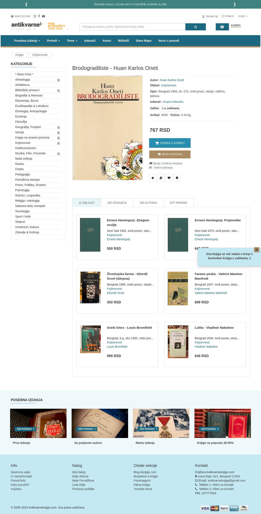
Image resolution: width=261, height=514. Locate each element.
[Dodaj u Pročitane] (177, 178)
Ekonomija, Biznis (27, 100)
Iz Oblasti (86, 202)
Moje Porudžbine (83, 480)
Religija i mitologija (27, 200)
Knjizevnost (39, 54)
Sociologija (22, 211)
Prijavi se (212, 16)
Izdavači (90, 40)
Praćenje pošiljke (83, 489)
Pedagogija (22, 174)
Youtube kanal (143, 489)
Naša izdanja (23, 158)
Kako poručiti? (20, 484)
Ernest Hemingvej (118, 239)
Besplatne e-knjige (146, 476)
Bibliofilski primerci (27, 90)
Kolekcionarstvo (25, 148)
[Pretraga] (195, 27)
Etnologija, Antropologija (31, 111)
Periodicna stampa (27, 179)
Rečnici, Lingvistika (27, 195)
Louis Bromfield (117, 346)
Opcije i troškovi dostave (167, 163)
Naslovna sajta (20, 472)
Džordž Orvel (115, 293)
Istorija (19, 132)
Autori (106, 40)
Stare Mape (144, 40)
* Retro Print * (24, 74)
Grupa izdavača (173, 101)
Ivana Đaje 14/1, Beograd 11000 (219, 476)
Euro (243, 16)
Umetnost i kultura (27, 227)
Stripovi (20, 221)
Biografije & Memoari (29, 95)
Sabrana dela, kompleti (30, 206)
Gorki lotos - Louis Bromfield (129, 327)
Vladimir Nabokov (206, 346)
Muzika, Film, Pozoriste (30, 153)
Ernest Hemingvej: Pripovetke (218, 220)
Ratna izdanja (145, 443)
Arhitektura (22, 85)
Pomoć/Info (18, 480)
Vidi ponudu (24, 429)
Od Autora (148, 202)
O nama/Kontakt (21, 476)
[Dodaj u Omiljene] (169, 178)
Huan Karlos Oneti (172, 80)
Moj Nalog (78, 472)
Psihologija (22, 190)
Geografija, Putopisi (28, 127)
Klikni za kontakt (223, 484)
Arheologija (22, 79)
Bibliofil (123, 40)
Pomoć (229, 16)
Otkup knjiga (142, 484)
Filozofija (21, 121)
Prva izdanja (21, 443)
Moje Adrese (80, 476)
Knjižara (16, 489)
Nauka (19, 164)
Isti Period (178, 202)
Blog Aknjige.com (145, 472)
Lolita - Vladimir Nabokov (214, 327)
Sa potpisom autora (88, 443)
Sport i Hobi (23, 216)
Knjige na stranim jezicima (32, 137)
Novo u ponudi (169, 40)
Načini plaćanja (163, 167)
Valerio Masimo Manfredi (211, 293)
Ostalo (19, 169)
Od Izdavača (117, 202)
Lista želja (78, 484)
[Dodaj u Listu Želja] (152, 178)
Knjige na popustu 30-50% (215, 443)
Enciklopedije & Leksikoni (32, 106)
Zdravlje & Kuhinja (27, 232)
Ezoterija (21, 116)
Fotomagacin (142, 480)
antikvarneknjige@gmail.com (226, 480)
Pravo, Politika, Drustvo (30, 185)
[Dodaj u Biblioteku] (161, 178)
